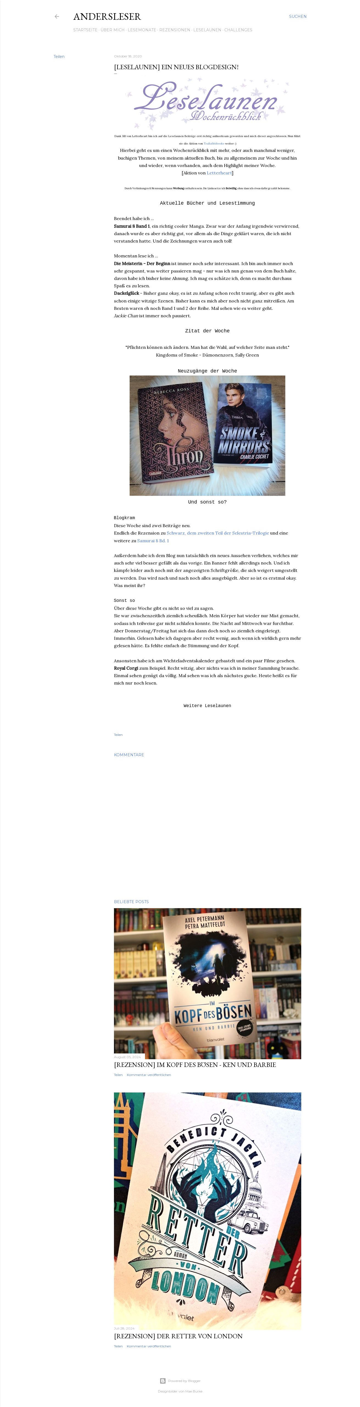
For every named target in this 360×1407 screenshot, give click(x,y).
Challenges (238, 29)
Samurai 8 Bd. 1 (153, 540)
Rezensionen (174, 29)
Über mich (113, 29)
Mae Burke (193, 1391)
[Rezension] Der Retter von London (178, 1336)
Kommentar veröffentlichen (149, 1075)
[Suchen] (298, 16)
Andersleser (107, 16)
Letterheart (219, 173)
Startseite (85, 29)
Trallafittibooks (214, 143)
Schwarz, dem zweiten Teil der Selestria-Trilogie (218, 533)
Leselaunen (207, 29)
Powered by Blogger (180, 1381)
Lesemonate (142, 29)
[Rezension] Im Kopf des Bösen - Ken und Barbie (195, 1064)
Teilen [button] (59, 56)
